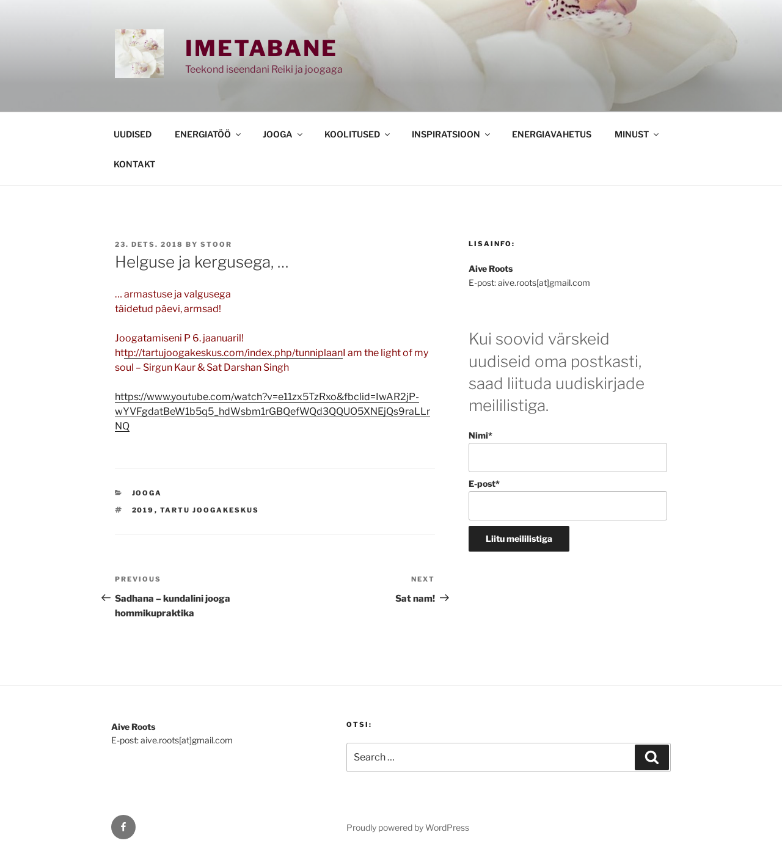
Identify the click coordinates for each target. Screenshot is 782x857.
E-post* (568, 499)
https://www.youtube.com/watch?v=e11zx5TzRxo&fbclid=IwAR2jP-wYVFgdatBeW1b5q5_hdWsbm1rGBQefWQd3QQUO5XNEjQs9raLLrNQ (272, 411)
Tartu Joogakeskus (210, 510)
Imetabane (261, 48)
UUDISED (133, 134)
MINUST (637, 134)
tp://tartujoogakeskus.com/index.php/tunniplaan (233, 353)
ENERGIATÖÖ (209, 134)
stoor (216, 244)
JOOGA (283, 134)
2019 (143, 510)
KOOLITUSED (358, 134)
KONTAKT (134, 164)
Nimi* (568, 451)
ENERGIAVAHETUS (551, 134)
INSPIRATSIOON (452, 134)
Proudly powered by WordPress (407, 827)
